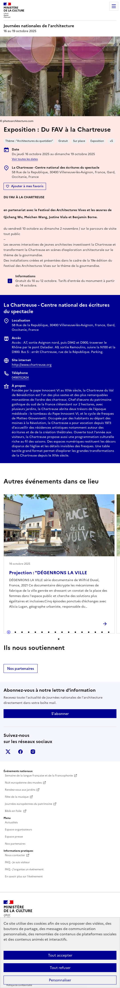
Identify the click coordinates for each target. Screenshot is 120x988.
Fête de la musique (17, 797)
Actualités (11, 822)
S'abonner (60, 713)
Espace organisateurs (18, 830)
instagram (32, 751)
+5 (111, 141)
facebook (20, 751)
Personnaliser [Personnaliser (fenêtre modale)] (60, 980)
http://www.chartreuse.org (32, 364)
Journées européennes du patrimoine (28, 804)
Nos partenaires (20, 668)
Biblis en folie (13, 811)
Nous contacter (15, 855)
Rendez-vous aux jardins (20, 790)
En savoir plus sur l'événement (24, 876)
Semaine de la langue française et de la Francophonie (39, 776)
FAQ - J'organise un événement (24, 869)
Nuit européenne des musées (23, 783)
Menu (113, 6)
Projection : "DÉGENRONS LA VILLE (48, 572)
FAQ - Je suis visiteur (17, 862)
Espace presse (14, 837)
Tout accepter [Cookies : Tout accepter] (60, 955)
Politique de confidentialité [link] (19, 985)
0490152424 (20, 377)
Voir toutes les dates (25, 159)
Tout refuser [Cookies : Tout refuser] (60, 967)
